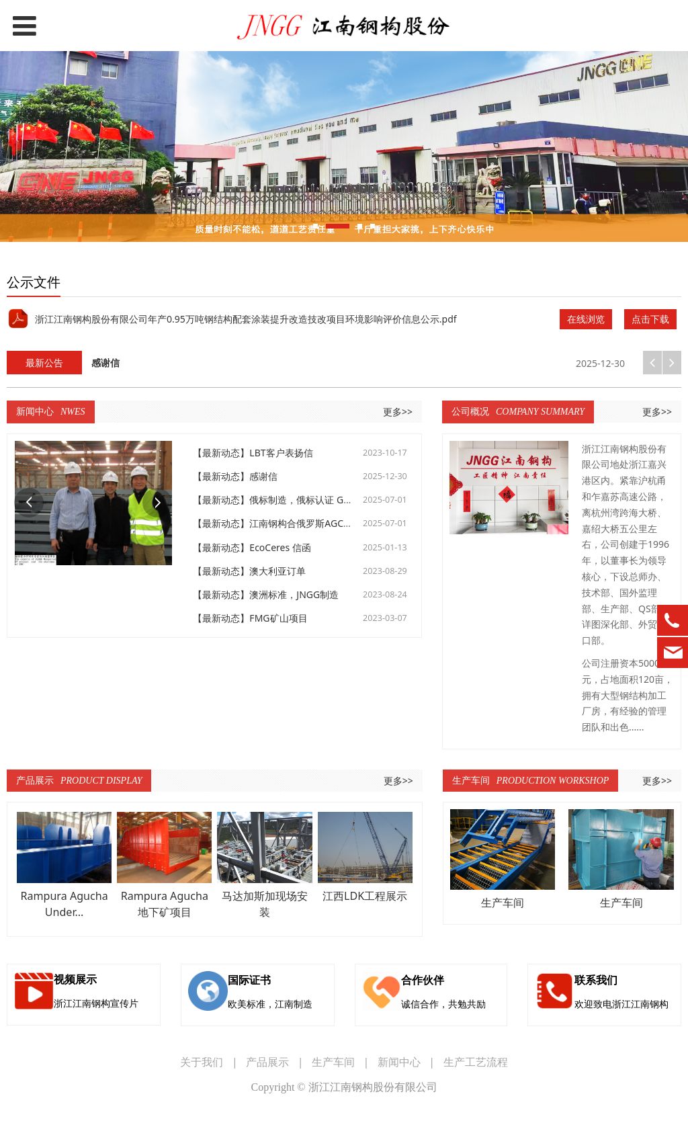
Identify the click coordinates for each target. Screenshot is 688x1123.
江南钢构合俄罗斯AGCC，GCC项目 (322, 523)
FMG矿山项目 (278, 618)
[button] (671, 362)
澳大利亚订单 (277, 571)
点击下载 (650, 319)
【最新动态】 (221, 452)
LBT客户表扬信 (280, 452)
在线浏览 (586, 319)
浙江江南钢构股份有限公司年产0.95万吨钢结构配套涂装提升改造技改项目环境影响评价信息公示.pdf (246, 319)
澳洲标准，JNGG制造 (294, 594)
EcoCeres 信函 (279, 547)
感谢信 (263, 476)
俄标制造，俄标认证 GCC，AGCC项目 (328, 499)
